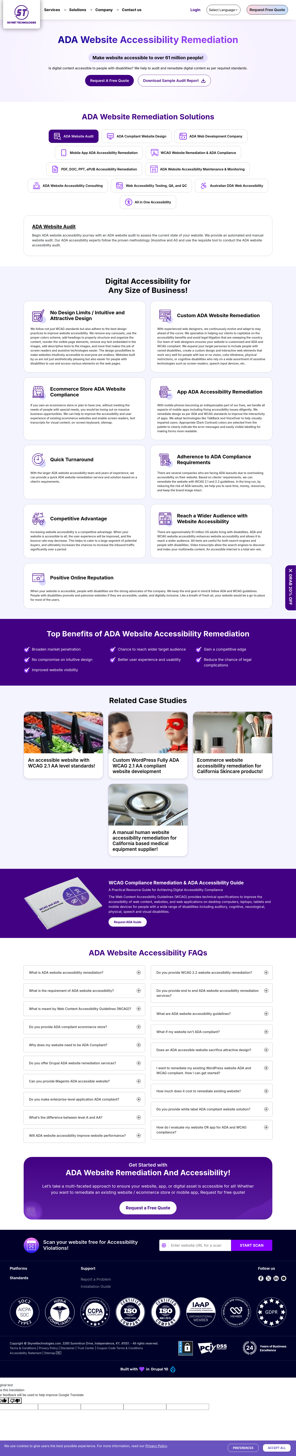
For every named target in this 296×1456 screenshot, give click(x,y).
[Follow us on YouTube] (283, 1278)
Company (104, 10)
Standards (19, 1278)
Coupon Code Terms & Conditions (120, 1348)
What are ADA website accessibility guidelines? (193, 1014)
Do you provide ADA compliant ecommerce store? (68, 1027)
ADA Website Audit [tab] (74, 136)
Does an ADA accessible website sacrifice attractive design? (203, 1050)
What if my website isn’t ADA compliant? (188, 1032)
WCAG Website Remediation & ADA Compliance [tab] (193, 152)
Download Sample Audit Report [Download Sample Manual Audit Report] (174, 80)
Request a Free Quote (148, 1207)
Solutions (77, 10)
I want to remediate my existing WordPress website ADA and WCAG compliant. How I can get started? (203, 1070)
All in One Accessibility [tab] (148, 202)
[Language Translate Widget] (223, 10)
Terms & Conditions (23, 1348)
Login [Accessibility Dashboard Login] (196, 10)
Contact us (131, 10)
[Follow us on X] (268, 1278)
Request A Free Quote (109, 80)
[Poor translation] (15, 1401)
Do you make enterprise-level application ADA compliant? (74, 1099)
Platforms (18, 1268)
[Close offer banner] (290, 570)
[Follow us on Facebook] (261, 1278)
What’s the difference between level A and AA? (65, 1117)
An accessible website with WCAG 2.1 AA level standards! (61, 763)
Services (52, 10)
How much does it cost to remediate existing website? (198, 1091)
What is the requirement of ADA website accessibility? (71, 991)
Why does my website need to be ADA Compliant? (68, 1045)
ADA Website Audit (54, 226)
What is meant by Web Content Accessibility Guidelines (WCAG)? (80, 1009)
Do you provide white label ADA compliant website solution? (203, 1109)
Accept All (277, 1448)
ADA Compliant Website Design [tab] (136, 136)
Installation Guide (96, 1286)
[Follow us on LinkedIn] (276, 1278)
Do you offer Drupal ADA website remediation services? (72, 1063)
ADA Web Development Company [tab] (210, 136)
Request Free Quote (267, 10)
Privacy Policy (48, 1348)
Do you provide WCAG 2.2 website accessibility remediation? (204, 972)
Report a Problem (96, 1279)
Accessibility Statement (26, 1353)
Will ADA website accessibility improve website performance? (77, 1135)
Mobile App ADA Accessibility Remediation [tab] (99, 152)
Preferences (243, 1448)
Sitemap (49, 1353)
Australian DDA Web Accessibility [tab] (231, 185)
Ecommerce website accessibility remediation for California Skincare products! (230, 765)
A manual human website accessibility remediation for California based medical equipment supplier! (144, 841)
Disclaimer (67, 1348)
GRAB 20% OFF (290, 589)
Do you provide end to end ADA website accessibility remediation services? (207, 993)
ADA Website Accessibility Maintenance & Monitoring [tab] (197, 169)
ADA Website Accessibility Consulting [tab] (68, 185)
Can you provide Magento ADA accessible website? (69, 1081)
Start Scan (252, 1245)
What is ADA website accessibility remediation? (66, 972)
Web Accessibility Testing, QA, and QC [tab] (151, 185)
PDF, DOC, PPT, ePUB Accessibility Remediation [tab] (94, 169)
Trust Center (85, 1348)
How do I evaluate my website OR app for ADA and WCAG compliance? (201, 1129)
